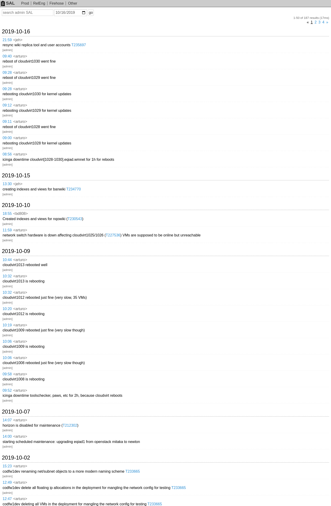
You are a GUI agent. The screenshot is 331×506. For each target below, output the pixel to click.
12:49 (7, 482)
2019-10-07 (16, 412)
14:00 (7, 436)
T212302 (70, 425)
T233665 (132, 471)
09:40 (7, 56)
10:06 (7, 341)
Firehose (56, 3)
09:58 (7, 374)
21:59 (7, 40)
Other (72, 3)
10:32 (7, 276)
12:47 (7, 499)
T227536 (113, 235)
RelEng (39, 3)
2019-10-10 (16, 205)
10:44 (7, 260)
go (91, 12)
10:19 (7, 325)
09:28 (7, 73)
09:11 (7, 122)
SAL (8, 3)
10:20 (7, 309)
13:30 (7, 184)
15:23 (7, 466)
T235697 (78, 45)
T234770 (73, 189)
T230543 (75, 219)
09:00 (7, 138)
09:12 (7, 105)
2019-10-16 (16, 31)
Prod (25, 3)
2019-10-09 (16, 251)
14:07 (7, 420)
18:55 (7, 214)
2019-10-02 (16, 458)
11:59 (7, 230)
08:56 (7, 154)
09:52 (7, 390)
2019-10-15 (16, 175)
